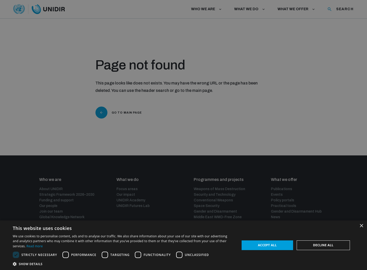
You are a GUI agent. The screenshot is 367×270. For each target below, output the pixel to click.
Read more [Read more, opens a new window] (35, 246)
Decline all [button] (323, 245)
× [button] (361, 226)
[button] (123, 263)
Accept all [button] (267, 245)
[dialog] (183, 245)
